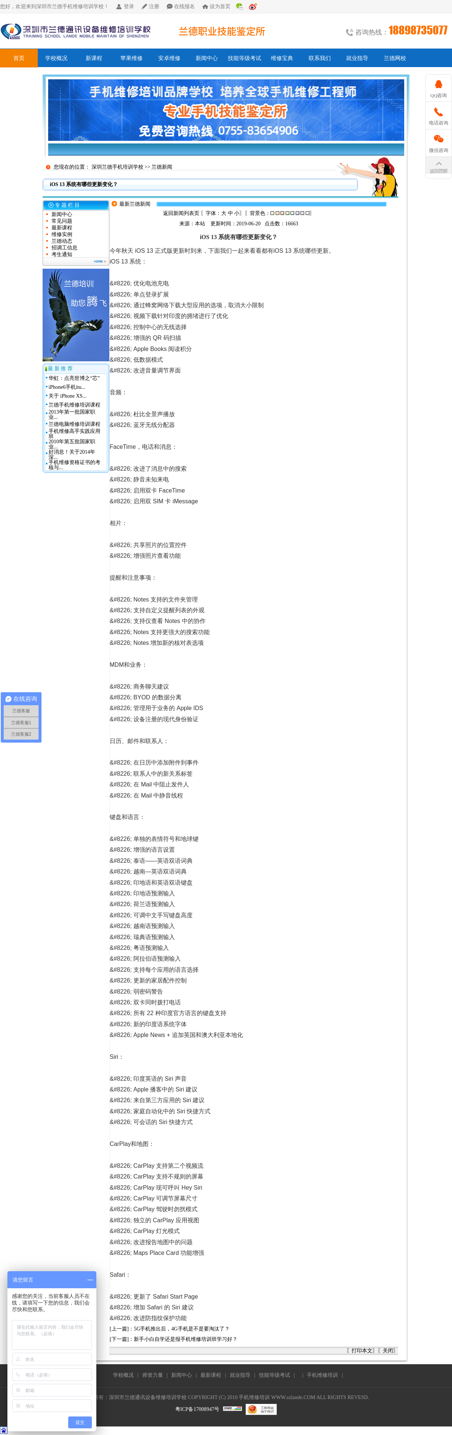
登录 (129, 6)
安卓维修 (169, 58)
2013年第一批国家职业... (72, 414)
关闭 (388, 1350)
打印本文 (362, 1350)
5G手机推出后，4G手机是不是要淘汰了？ (181, 1329)
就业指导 (357, 58)
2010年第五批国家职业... (72, 444)
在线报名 (184, 6)
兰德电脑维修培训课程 (74, 424)
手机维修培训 (322, 1375)
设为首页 (220, 6)
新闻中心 (207, 58)
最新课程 (61, 228)
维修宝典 (282, 58)
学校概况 (56, 58)
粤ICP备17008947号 (197, 1409)
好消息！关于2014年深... (72, 454)
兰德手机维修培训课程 (74, 405)
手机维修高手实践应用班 (74, 433)
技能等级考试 (244, 58)
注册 (154, 6)
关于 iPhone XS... (67, 396)
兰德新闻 (162, 167)
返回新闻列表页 (181, 213)
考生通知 (61, 254)
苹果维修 (131, 58)
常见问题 (61, 221)
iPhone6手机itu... (67, 387)
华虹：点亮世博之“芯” (74, 378)
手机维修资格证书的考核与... (74, 465)
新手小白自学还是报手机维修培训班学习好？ (185, 1339)
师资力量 (152, 1375)
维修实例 (61, 234)
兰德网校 (395, 58)
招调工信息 (64, 248)
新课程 (94, 58)
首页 (18, 58)
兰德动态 (61, 241)
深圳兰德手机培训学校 (117, 167)
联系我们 (320, 58)
